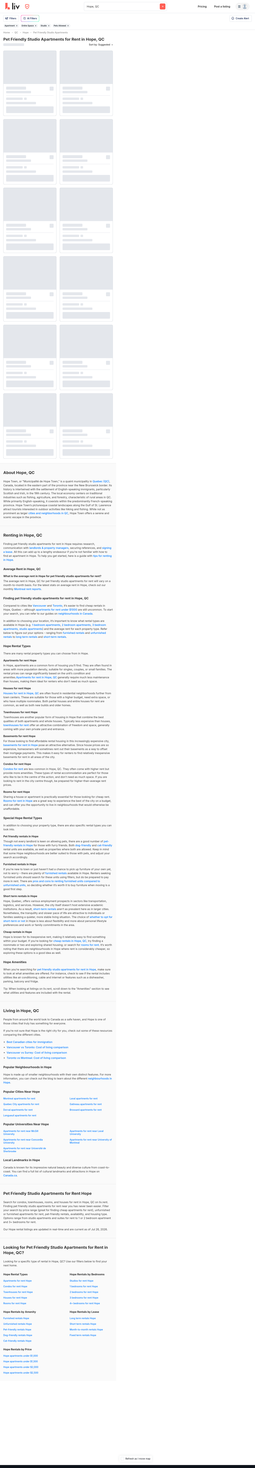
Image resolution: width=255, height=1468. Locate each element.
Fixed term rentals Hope (83, 1338)
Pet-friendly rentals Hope (17, 1332)
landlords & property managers (49, 551)
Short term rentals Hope (83, 1326)
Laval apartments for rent (84, 1101)
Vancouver (39, 608)
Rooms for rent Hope (14, 1306)
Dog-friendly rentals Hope (17, 1338)
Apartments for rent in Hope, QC (36, 680)
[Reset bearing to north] (249, 1462)
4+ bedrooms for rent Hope (85, 1306)
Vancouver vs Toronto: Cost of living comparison (37, 1050)
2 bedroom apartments (76, 628)
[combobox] (87, 6)
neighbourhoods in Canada (75, 616)
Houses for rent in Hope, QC (21, 696)
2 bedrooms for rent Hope (84, 1295)
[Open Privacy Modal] (27, 6)
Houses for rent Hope (15, 1300)
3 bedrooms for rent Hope (84, 1300)
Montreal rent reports (27, 592)
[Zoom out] (249, 1457)
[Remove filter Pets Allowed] (68, 25)
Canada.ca (10, 1178)
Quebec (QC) (101, 484)
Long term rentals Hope (83, 1321)
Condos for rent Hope (15, 1289)
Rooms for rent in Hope (18, 803)
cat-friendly (104, 848)
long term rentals (26, 639)
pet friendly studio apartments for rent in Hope (66, 972)
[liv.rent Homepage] (12, 6)
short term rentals (54, 639)
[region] (185, 749)
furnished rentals (73, 635)
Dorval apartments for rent (18, 1112)
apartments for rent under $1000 (56, 612)
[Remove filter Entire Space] (35, 25)
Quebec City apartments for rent (21, 1107)
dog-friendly (83, 848)
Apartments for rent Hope (17, 1283)
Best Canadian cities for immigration (29, 1045)
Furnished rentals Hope (16, 1321)
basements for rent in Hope (20, 748)
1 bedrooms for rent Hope (84, 1289)
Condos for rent (13, 772)
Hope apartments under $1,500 (20, 1364)
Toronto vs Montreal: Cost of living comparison (36, 1061)
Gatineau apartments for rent (86, 1107)
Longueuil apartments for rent (19, 1118)
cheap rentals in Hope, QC (69, 944)
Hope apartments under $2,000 (20, 1370)
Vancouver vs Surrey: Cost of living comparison (37, 1055)
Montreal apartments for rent (19, 1101)
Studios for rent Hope (81, 1283)
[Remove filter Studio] (48, 25)
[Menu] (242, 6)
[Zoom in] (249, 1452)
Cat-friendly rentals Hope (17, 1343)
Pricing (202, 6)
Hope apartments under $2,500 (20, 1375)
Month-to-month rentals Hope (86, 1332)
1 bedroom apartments (46, 628)
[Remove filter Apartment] (16, 25)
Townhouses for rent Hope (18, 1295)
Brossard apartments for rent (86, 1112)
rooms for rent (90, 948)
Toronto (57, 608)
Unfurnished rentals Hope (17, 1326)
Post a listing (222, 6)
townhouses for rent (16, 728)
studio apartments (30, 632)
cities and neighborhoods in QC (48, 516)
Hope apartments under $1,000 (20, 1358)
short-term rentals (44, 912)
